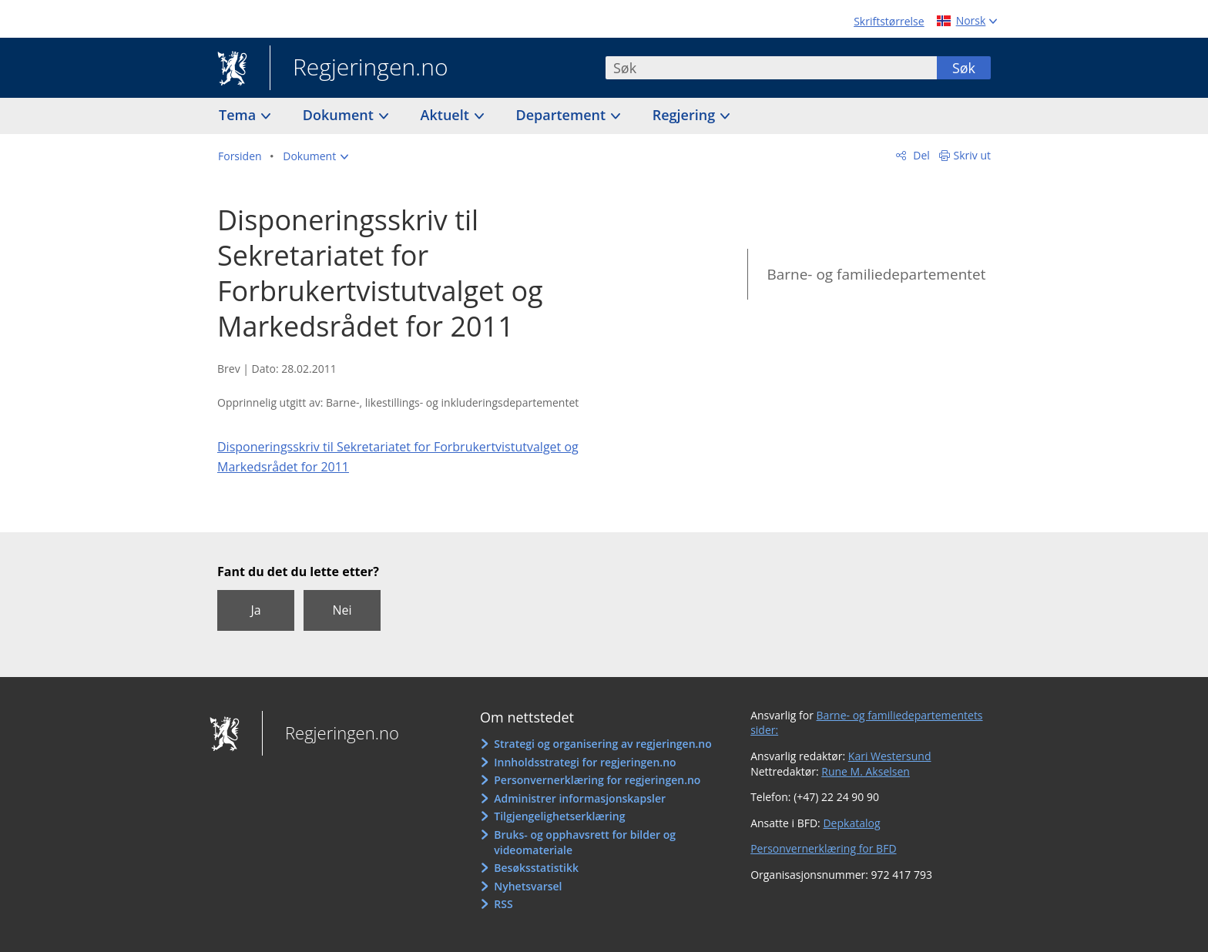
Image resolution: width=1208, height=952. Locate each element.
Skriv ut (973, 155)
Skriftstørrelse (889, 21)
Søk (963, 68)
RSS (503, 904)
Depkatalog (851, 823)
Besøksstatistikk (536, 867)
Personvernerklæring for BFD (823, 848)
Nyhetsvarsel (528, 886)
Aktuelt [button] (447, 115)
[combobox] (771, 67)
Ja (255, 610)
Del (920, 155)
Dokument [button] (340, 115)
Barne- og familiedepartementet (876, 274)
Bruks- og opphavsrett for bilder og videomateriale (585, 842)
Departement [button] (562, 115)
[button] (315, 156)
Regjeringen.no (359, 68)
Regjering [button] (686, 115)
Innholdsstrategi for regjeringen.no (585, 762)
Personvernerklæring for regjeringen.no (597, 780)
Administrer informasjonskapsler (580, 798)
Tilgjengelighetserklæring (559, 816)
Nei (341, 610)
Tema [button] (239, 115)
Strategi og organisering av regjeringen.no (603, 743)
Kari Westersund (889, 756)
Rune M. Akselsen (865, 771)
